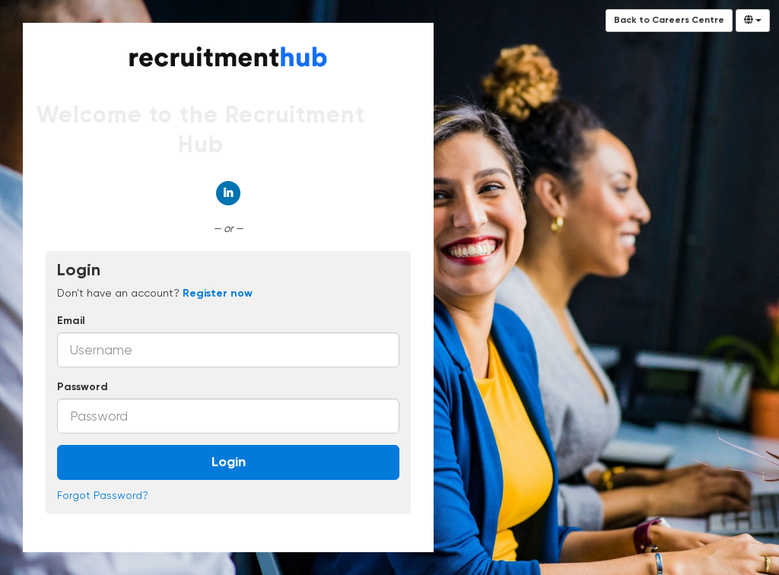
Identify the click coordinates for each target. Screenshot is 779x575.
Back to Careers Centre (669, 20)
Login (228, 462)
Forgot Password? (102, 495)
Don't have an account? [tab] (155, 293)
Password (82, 387)
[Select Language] (753, 20)
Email (71, 321)
